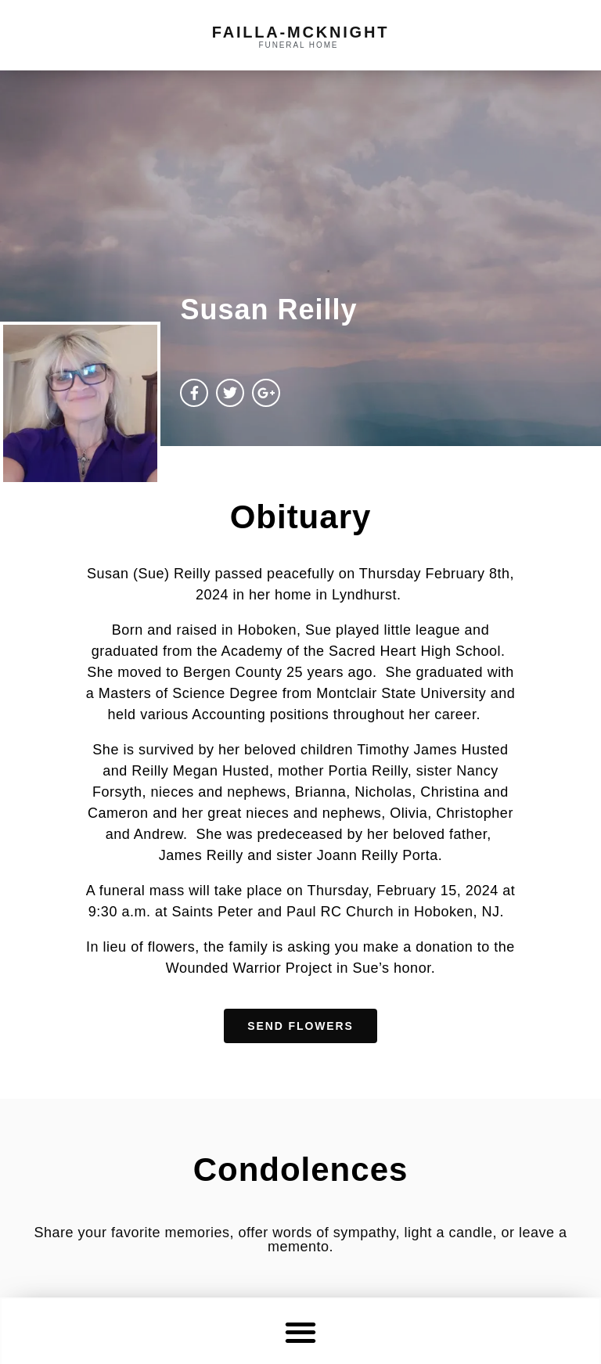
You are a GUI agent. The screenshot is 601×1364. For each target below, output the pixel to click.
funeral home (299, 45)
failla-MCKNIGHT (300, 32)
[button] (301, 1331)
